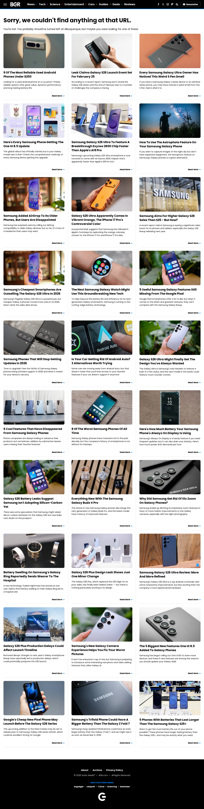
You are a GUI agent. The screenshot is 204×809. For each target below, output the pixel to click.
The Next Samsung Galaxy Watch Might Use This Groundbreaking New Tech (101, 291)
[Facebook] (158, 4)
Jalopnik (90, 786)
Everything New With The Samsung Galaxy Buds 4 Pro (97, 501)
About (84, 770)
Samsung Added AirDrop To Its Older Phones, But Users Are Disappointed (30, 218)
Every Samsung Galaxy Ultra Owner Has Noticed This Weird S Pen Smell (168, 74)
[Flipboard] (172, 4)
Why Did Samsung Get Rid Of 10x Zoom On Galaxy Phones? (167, 501)
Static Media (88, 775)
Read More (57, 96)
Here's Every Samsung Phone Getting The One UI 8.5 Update (33, 144)
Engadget (78, 786)
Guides (103, 4)
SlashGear (125, 786)
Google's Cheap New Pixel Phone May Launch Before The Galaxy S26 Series (30, 722)
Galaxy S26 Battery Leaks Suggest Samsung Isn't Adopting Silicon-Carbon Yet (32, 503)
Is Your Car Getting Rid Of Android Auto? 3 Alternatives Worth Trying (101, 361)
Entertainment (74, 4)
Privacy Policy (114, 770)
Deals (116, 4)
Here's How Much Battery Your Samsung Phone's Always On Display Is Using (168, 431)
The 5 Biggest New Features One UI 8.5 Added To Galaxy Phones (167, 648)
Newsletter (190, 4)
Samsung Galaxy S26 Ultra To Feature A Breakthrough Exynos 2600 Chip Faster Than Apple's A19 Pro (101, 146)
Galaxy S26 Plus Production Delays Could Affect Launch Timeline (33, 648)
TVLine (101, 786)
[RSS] (177, 4)
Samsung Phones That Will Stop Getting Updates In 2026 (32, 361)
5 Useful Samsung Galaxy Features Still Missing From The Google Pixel (168, 291)
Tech (42, 4)
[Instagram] (168, 4)
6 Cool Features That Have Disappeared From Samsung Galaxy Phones (32, 431)
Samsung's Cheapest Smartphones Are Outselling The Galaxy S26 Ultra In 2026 (32, 291)
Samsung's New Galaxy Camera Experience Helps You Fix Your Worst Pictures (98, 650)
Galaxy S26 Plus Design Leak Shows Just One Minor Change (101, 574)
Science (55, 4)
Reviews (129, 4)
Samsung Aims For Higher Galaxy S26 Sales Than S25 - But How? (167, 218)
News (31, 4)
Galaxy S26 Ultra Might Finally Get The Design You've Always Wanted (167, 361)
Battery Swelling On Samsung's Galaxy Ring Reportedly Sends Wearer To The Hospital (32, 576)
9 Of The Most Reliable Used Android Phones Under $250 (29, 74)
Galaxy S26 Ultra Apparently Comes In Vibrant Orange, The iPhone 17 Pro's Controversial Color (100, 220)
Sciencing (112, 786)
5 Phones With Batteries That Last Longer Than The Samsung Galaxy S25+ (169, 722)
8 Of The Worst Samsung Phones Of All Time (99, 431)
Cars (91, 4)
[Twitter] (163, 4)
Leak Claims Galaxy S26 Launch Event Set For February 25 (102, 74)
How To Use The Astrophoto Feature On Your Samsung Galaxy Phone (167, 144)
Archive (97, 770)
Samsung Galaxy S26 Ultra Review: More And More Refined (169, 574)
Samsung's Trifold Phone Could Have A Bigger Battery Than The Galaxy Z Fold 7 (101, 722)
